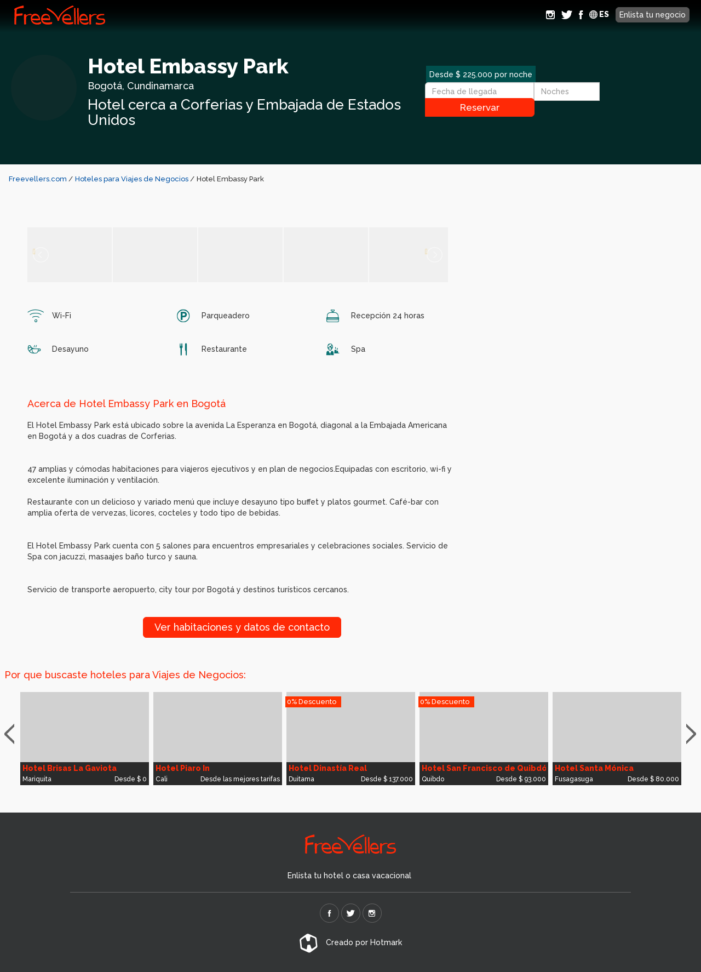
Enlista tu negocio (652, 14)
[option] (84, 738)
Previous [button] (14, 734)
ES (599, 14)
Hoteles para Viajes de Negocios (132, 179)
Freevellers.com (38, 179)
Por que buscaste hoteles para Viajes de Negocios (124, 675)
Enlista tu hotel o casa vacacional (349, 875)
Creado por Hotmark (350, 942)
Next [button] (693, 734)
